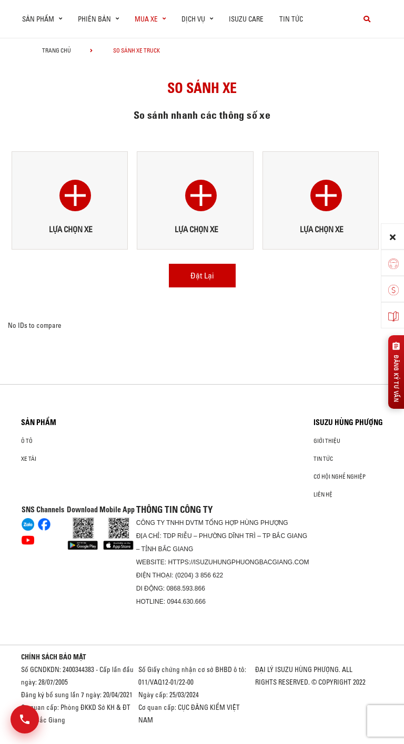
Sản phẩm (38, 422)
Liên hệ (323, 494)
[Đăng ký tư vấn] (396, 372)
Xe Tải (28, 458)
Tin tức (291, 19)
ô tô (27, 441)
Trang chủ (56, 50)
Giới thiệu (327, 441)
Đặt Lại (202, 275)
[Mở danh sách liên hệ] (25, 719)
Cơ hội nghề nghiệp (340, 476)
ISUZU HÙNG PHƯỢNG (348, 422)
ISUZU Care (246, 19)
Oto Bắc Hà (202, 740)
